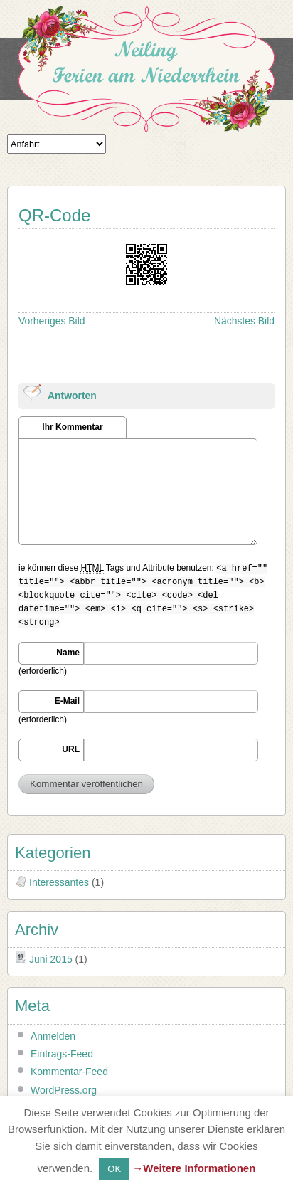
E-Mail (67, 701)
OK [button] (114, 1168)
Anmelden (53, 1036)
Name (68, 652)
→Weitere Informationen (193, 1168)
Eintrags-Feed (62, 1054)
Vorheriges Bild (51, 321)
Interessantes (59, 882)
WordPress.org (64, 1090)
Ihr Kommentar (72, 427)
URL (71, 749)
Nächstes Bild (244, 321)
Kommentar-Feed (69, 1071)
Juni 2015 (51, 959)
